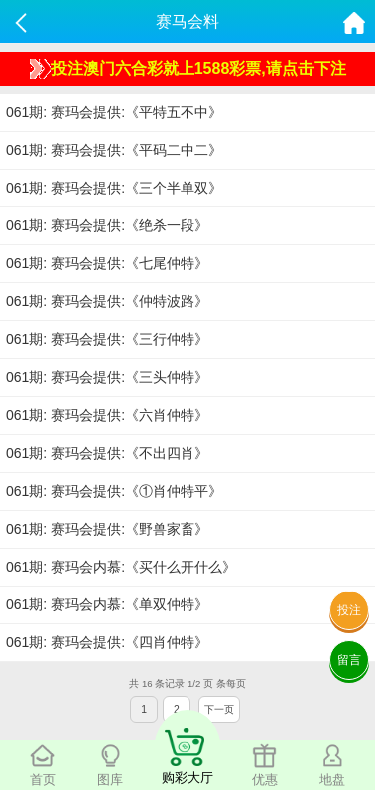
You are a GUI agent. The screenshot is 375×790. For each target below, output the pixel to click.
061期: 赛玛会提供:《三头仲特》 (107, 377)
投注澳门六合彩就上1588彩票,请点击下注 (188, 69)
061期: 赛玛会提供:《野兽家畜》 (107, 529)
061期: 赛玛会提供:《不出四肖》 (107, 453)
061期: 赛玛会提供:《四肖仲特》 (107, 642)
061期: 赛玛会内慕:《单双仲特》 (107, 604)
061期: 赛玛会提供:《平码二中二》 (114, 150)
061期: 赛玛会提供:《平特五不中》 (114, 112)
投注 (349, 610)
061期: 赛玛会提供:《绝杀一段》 (107, 225)
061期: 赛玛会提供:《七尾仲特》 (107, 263)
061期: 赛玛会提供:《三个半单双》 (114, 188)
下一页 (219, 709)
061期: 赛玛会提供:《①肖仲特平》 (114, 491)
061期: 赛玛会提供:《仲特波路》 (107, 301)
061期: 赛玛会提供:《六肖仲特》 (107, 415)
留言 (349, 660)
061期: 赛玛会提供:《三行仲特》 (107, 339)
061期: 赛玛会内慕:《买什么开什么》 (121, 567)
